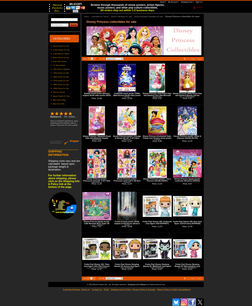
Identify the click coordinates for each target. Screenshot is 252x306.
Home (162, 2)
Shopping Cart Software (137, 284)
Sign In (198, 2)
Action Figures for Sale (61, 50)
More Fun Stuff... (59, 104)
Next (193, 59)
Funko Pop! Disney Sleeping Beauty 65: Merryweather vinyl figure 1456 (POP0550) (187, 266)
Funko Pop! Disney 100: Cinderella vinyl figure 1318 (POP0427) (157, 222)
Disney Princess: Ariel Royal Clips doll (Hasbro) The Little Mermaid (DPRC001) (157, 95)
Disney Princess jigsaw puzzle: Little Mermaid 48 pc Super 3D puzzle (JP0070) (97, 223)
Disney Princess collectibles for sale (182, 16)
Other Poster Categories (61, 69)
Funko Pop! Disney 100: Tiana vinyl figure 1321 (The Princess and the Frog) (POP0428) (97, 266)
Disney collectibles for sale (121, 16)
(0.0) (199, 7)
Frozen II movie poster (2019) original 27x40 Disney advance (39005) (127, 223)
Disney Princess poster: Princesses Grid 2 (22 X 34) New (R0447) (127, 181)
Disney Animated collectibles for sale (148, 16)
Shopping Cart (186, 2)
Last (199, 59)
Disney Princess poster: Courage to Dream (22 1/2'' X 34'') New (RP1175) (127, 138)
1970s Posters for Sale (61, 81)
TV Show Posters (59, 65)
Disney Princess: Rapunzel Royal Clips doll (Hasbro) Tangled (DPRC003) (97, 138)
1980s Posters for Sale (61, 84)
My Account (172, 2)
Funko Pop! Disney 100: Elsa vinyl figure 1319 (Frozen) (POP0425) (187, 222)
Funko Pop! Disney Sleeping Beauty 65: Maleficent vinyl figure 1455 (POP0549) (157, 266)
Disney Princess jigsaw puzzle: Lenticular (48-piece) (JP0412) (187, 180)
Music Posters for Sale (61, 57)
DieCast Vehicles (59, 92)
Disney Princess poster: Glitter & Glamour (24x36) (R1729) (187, 137)
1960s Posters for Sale (61, 77)
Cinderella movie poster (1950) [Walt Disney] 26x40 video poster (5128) (127, 95)
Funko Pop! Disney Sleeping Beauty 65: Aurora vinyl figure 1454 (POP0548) (127, 266)
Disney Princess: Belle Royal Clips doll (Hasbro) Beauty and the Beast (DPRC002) (187, 95)
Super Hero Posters (60, 61)
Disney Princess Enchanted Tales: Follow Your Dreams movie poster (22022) (157, 138)
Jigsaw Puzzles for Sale (61, 96)
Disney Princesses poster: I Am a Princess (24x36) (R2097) (157, 180)
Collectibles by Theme (61, 54)
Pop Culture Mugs (59, 100)
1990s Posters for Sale (61, 88)
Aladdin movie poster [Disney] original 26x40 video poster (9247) (97, 94)
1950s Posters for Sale (61, 73)
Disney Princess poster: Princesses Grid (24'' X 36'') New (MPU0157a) (96, 181)
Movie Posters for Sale (61, 46)
